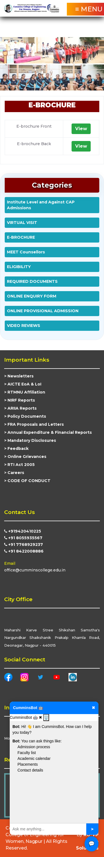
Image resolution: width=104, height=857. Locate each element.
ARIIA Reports (22, 408)
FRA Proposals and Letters (35, 424)
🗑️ (46, 717)
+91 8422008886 (24, 551)
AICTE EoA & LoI (24, 384)
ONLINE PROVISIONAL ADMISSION (42, 310)
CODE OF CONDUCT (28, 480)
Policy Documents (26, 416)
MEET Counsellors (26, 251)
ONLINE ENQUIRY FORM (31, 296)
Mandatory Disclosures (31, 440)
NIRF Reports (21, 400)
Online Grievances (26, 456)
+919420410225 (22, 531)
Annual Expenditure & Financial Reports (49, 432)
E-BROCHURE (21, 237)
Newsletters (20, 376)
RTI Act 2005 (21, 464)
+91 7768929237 (23, 544)
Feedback (18, 448)
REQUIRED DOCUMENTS (32, 281)
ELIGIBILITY (19, 266)
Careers (15, 472)
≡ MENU (89, 9)
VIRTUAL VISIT (22, 222)
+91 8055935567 (23, 537)
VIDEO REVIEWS (23, 325)
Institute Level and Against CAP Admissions (41, 205)
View (81, 128)
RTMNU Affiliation (26, 392)
